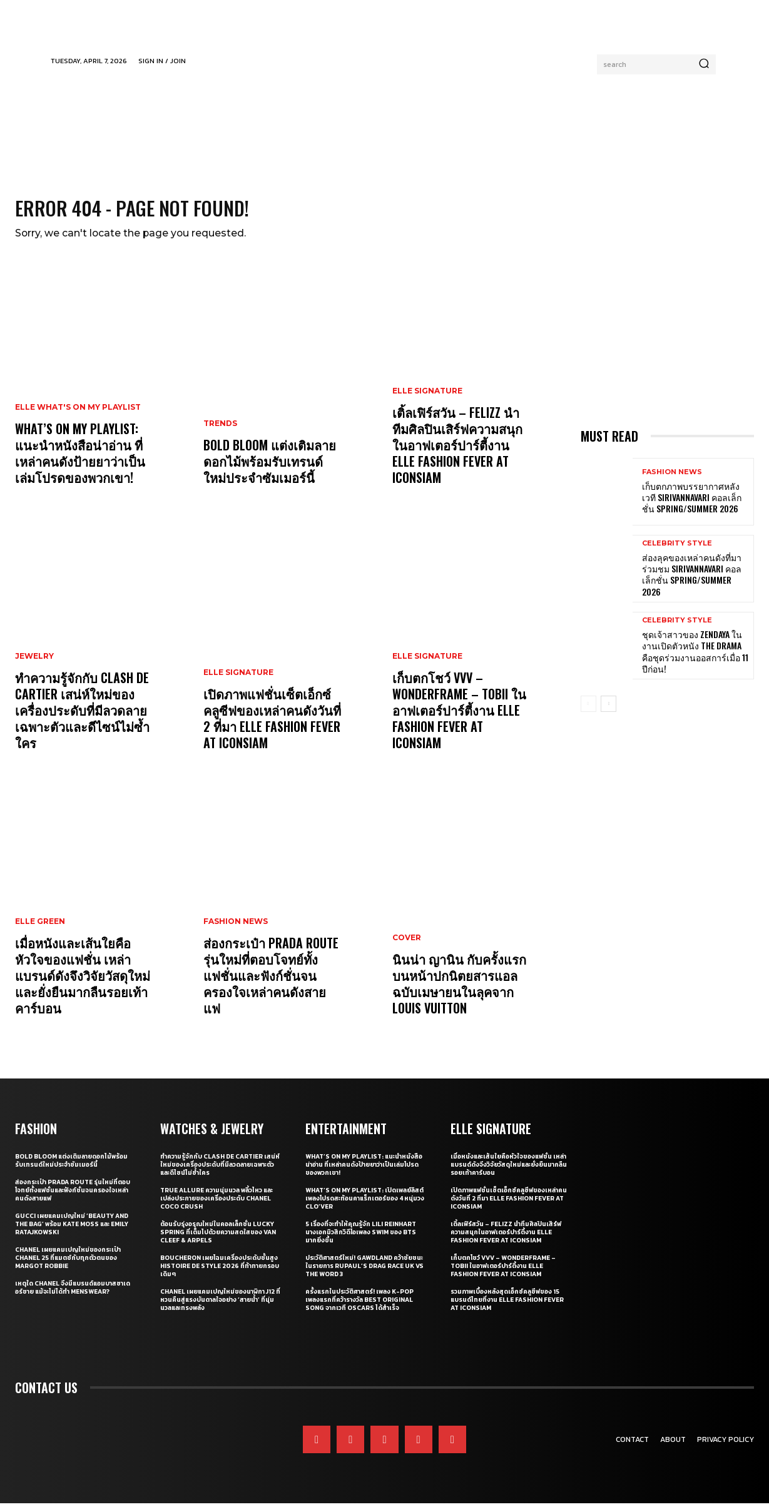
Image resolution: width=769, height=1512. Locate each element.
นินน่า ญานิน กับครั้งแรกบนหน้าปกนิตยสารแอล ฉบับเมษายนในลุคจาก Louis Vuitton (459, 992)
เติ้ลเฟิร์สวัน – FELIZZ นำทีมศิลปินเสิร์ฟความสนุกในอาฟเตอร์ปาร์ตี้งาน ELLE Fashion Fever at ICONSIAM (457, 453)
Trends (220, 432)
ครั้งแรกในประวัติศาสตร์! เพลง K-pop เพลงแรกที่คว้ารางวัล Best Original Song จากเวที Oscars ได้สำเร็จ (359, 1308)
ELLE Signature (238, 681)
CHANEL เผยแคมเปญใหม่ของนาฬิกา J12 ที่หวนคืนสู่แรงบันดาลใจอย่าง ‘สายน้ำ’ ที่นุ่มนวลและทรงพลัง (220, 1308)
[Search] (704, 64)
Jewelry (34, 665)
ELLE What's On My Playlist (78, 416)
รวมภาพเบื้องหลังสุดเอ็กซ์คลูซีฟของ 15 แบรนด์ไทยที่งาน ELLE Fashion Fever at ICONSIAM (507, 1308)
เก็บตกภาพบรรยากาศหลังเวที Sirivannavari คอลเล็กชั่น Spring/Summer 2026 (691, 506)
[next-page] (608, 712)
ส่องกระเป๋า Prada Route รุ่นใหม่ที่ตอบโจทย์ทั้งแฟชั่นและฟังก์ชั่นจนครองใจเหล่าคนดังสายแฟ (271, 984)
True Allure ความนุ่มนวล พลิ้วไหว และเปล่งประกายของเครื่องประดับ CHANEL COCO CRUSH (216, 1207)
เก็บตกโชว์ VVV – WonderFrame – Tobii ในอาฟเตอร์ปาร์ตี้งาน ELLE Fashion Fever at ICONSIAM (459, 719)
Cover (406, 946)
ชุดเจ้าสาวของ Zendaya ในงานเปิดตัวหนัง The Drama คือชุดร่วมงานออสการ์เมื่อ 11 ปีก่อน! (695, 660)
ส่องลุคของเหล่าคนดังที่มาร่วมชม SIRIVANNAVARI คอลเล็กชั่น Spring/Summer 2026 (691, 583)
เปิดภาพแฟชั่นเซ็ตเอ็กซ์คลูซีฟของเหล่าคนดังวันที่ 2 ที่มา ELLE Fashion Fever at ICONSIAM (272, 727)
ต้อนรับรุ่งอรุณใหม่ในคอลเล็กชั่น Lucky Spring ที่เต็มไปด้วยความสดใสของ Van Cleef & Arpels (218, 1241)
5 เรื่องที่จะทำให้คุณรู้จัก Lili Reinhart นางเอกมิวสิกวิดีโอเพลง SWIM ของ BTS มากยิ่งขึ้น (360, 1241)
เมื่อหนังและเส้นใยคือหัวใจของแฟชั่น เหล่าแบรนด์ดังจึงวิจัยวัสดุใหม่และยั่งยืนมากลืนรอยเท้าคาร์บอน (82, 984)
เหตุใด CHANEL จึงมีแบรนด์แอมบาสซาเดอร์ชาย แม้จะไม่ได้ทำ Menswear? (72, 1296)
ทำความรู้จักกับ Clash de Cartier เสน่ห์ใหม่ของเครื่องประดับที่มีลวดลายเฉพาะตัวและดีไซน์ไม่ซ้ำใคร (82, 719)
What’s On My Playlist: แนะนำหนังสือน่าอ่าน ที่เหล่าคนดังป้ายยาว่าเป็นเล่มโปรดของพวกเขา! (80, 461)
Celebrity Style (677, 552)
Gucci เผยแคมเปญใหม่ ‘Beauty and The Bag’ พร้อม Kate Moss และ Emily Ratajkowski (71, 1233)
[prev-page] (588, 712)
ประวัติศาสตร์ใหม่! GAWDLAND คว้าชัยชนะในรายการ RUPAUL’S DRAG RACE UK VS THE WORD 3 (364, 1274)
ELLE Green (40, 930)
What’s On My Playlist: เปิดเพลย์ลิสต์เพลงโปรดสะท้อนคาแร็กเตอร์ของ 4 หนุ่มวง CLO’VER (364, 1207)
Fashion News (235, 930)
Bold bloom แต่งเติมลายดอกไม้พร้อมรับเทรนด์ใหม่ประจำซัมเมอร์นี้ (269, 469)
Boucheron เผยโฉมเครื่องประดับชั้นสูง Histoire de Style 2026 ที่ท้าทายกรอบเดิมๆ (219, 1274)
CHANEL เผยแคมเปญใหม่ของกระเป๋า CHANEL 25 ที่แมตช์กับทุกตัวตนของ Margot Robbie (68, 1266)
